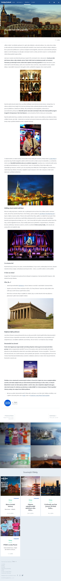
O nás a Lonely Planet (6, 571)
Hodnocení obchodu (6, 573)
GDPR (2, 570)
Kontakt (3, 567)
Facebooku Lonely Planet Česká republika (39, 395)
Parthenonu (21, 285)
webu (24, 395)
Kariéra (3, 565)
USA (5, 33)
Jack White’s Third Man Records (46, 213)
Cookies (3, 564)
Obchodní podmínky (6, 568)
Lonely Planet (52, 158)
